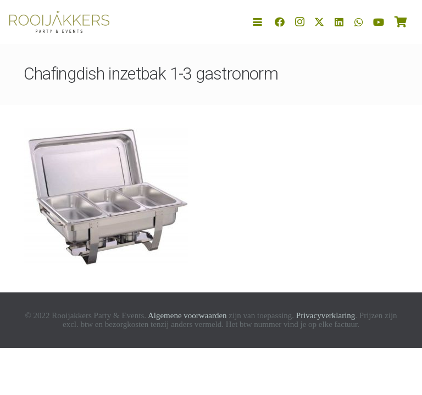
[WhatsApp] (359, 22)
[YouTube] (378, 22)
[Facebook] (280, 22)
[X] (319, 22)
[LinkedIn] (339, 22)
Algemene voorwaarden (187, 315)
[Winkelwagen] (400, 22)
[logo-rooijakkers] (59, 22)
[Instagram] (299, 22)
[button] (258, 22)
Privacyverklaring (325, 315)
